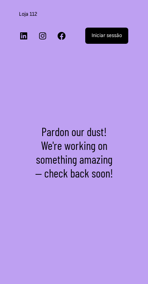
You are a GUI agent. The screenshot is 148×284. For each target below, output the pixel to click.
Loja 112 (28, 14)
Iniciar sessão (107, 35)
